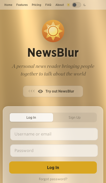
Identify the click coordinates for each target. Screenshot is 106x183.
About (59, 5)
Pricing (36, 5)
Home (8, 5)
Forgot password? (53, 179)
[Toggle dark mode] (76, 4)
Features (22, 5)
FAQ (48, 5)
